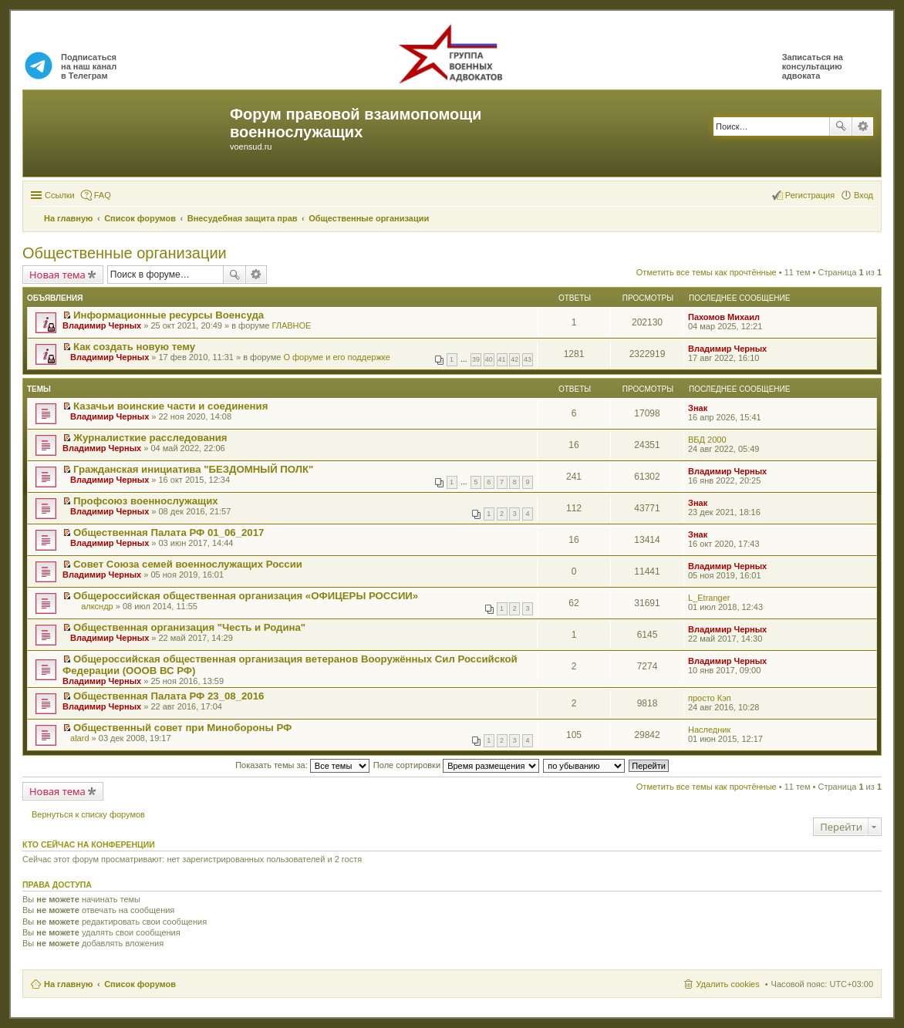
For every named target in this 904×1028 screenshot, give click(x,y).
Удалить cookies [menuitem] (727, 984)
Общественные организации (124, 252)
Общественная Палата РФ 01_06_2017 (168, 532)
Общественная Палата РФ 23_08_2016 (168, 696)
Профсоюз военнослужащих (145, 501)
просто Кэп (709, 698)
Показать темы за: (302, 765)
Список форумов (140, 984)
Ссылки (60, 195)
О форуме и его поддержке (336, 357)
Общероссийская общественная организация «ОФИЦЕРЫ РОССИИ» (245, 596)
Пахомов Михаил (724, 317)
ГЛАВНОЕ (291, 325)
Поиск (840, 126)
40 (489, 359)
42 (514, 359)
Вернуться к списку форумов (88, 814)
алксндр (97, 606)
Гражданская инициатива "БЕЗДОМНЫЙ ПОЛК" (193, 469)
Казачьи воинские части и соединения (170, 406)
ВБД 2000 (707, 439)
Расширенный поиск (862, 126)
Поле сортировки (456, 765)
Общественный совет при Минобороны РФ (182, 727)
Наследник (709, 729)
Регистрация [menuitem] (810, 195)
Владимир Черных (101, 325)
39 (476, 359)
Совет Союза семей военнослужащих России (187, 564)
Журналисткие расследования (150, 437)
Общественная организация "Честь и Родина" (189, 627)
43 (527, 359)
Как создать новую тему (134, 346)
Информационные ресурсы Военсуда (168, 315)
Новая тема (57, 274)
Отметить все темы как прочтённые (706, 272)
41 (502, 359)
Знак (697, 408)
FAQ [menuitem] (102, 195)
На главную (68, 984)
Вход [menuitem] (863, 195)
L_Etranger (709, 597)
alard (79, 738)
